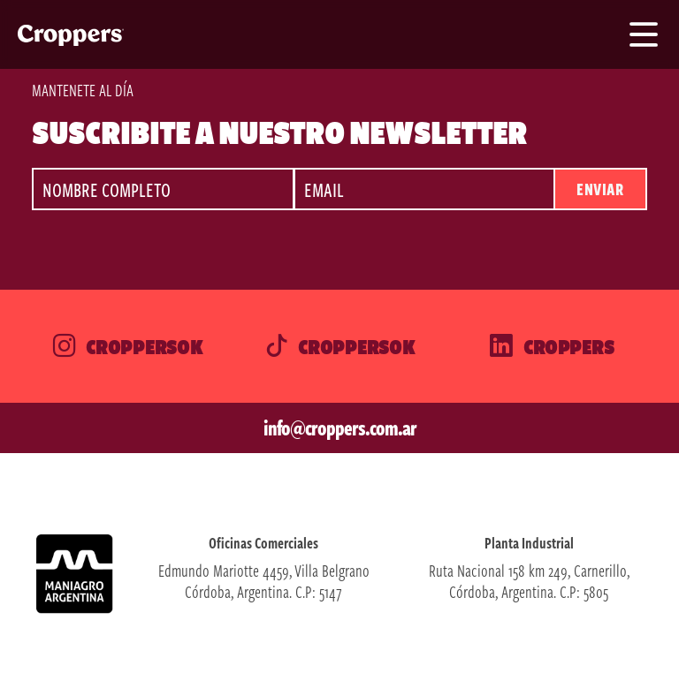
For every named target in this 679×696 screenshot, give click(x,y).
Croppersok (127, 347)
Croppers (552, 347)
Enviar (599, 188)
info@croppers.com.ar (339, 427)
